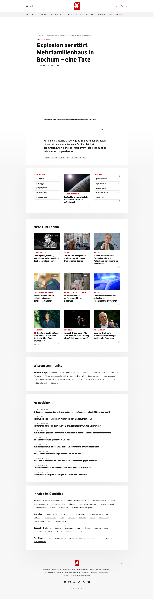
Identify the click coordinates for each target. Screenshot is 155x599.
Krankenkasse (50, 518)
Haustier (106, 538)
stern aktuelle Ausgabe (88, 504)
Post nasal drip (93, 376)
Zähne (79, 532)
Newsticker (42, 403)
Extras (33, 14)
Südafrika (82, 518)
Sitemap (72, 504)
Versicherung (104, 518)
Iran (51, 14)
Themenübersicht (58, 504)
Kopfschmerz (39, 532)
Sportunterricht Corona (45, 380)
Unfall (48, 538)
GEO (75, 14)
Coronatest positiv (110, 376)
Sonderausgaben (40, 508)
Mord (80, 538)
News (27, 14)
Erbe (106, 514)
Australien (62, 514)
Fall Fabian (43, 14)
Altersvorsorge (49, 514)
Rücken (50, 532)
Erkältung (69, 528)
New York (71, 518)
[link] (127, 6)
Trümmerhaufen (76, 157)
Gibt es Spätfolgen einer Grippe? (70, 380)
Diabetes (58, 528)
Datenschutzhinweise (102, 569)
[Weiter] (127, 14)
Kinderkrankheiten (101, 528)
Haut (78, 528)
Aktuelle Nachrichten (98, 501)
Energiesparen (95, 514)
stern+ (70, 14)
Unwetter (70, 538)
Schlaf (59, 532)
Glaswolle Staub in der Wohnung (98, 380)
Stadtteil (61, 157)
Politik (110, 14)
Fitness (87, 528)
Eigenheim (82, 514)
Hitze (88, 538)
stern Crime (89, 14)
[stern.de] (77, 6)
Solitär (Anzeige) (60, 521)
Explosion (54, 157)
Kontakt (66, 575)
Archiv (112, 501)
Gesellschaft (102, 14)
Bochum (47, 157)
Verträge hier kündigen (72, 572)
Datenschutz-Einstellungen (99, 572)
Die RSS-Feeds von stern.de (76, 501)
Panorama (118, 14)
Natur (96, 538)
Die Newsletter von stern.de (52, 501)
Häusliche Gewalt (40, 542)
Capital (81, 14)
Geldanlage (37, 518)
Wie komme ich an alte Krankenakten (76, 373)
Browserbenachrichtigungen (80, 575)
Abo (120, 6)
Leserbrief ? (53, 373)
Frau (68, 157)
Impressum (46, 569)
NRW (84, 157)
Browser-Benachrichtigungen (82, 508)
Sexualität (69, 532)
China (72, 514)
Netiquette (59, 572)
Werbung (85, 572)
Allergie (48, 528)
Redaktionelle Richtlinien (80, 569)
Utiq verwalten (48, 572)
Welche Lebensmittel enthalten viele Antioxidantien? (64, 376)
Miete (62, 518)
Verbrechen (59, 538)
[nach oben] (122, 563)
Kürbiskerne (55, 383)
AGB (91, 569)
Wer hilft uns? (99, 373)
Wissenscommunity (41, 504)
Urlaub (92, 518)
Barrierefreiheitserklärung (61, 569)
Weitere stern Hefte (108, 504)
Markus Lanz (59, 14)
